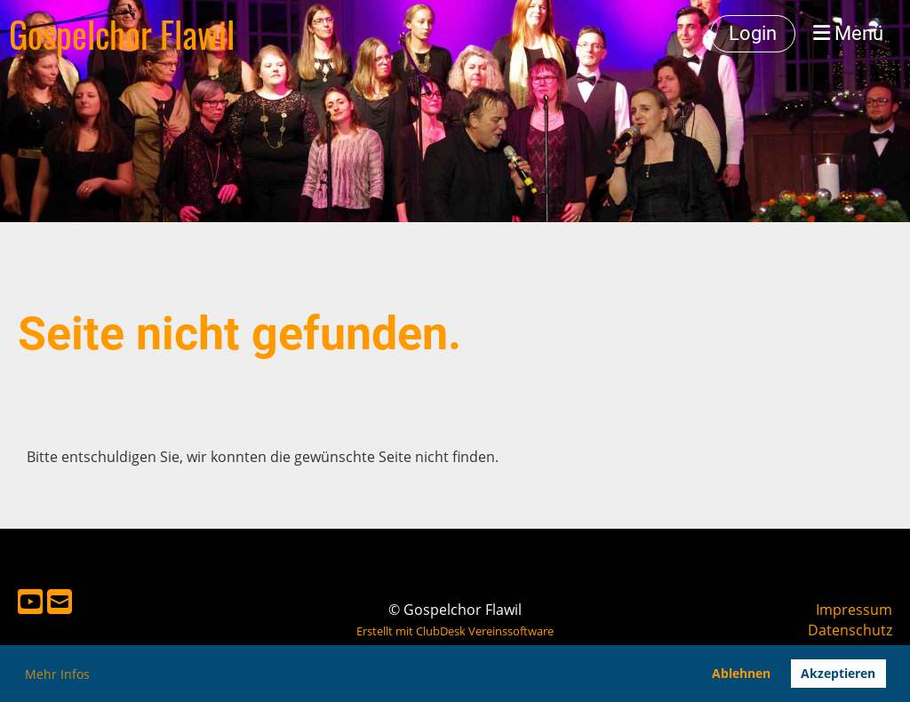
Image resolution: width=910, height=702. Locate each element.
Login (753, 33)
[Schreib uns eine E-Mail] (59, 601)
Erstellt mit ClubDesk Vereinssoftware (455, 631)
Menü (848, 33)
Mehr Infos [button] (57, 674)
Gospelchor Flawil (122, 34)
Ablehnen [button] (741, 673)
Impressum (854, 609)
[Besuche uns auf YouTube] (30, 601)
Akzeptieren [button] (838, 673)
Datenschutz (850, 630)
